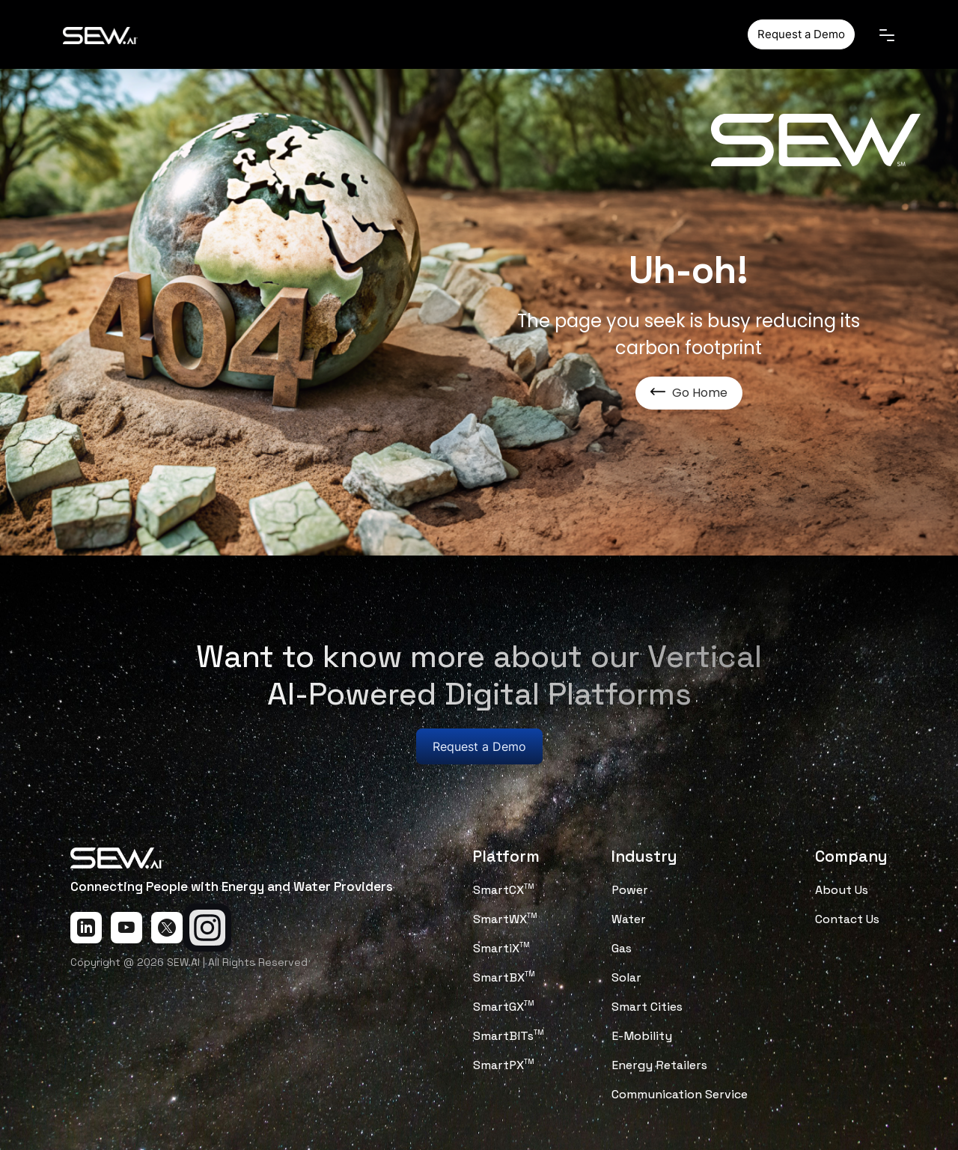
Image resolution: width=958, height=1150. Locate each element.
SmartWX (505, 919)
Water (628, 919)
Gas (621, 948)
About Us (841, 890)
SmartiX (501, 948)
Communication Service (679, 1094)
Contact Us (847, 919)
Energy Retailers (659, 1065)
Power (629, 890)
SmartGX (503, 1006)
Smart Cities (647, 1006)
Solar (626, 977)
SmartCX (503, 890)
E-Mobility (641, 1036)
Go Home (688, 392)
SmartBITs (508, 1036)
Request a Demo (801, 34)
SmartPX (503, 1065)
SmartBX (504, 977)
